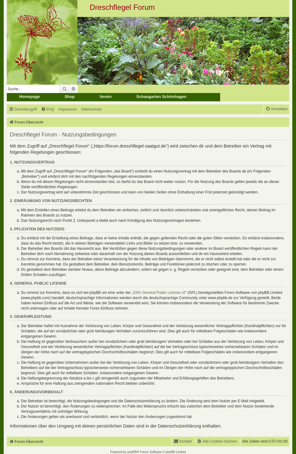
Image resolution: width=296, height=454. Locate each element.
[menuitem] (47, 109)
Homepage (29, 96)
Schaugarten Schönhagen (161, 96)
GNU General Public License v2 (159, 292)
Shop (69, 96)
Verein (105, 96)
